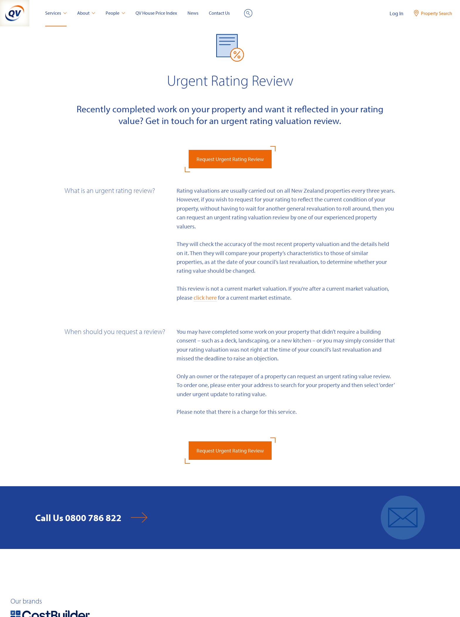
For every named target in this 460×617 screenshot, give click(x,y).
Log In (396, 13)
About (86, 13)
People (115, 13)
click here (205, 297)
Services (56, 13)
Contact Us (219, 13)
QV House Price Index (156, 13)
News (192, 13)
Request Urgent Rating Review (230, 159)
